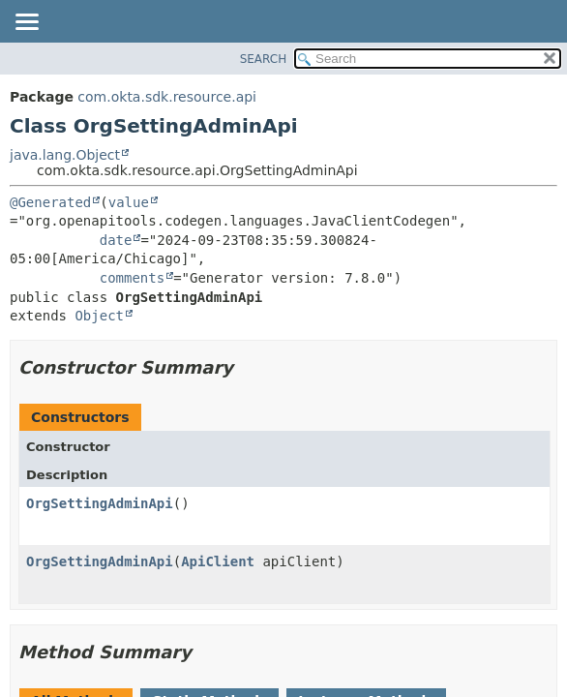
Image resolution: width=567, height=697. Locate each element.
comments (132, 278)
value (128, 202)
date (116, 240)
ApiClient (217, 561)
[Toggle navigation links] (26, 23)
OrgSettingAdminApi (99, 503)
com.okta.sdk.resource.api (166, 97)
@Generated (50, 202)
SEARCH (263, 59)
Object (99, 315)
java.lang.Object (65, 155)
